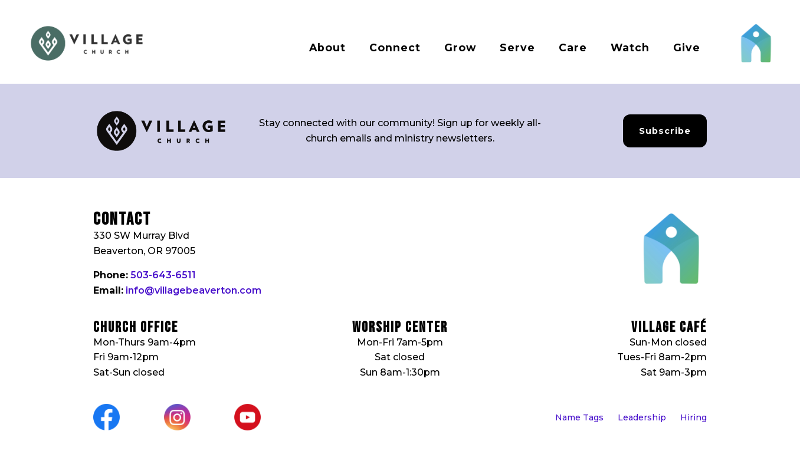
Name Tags (579, 417)
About (327, 47)
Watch (630, 47)
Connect (395, 47)
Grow (460, 47)
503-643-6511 (163, 275)
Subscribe (665, 131)
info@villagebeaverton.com (193, 290)
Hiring (693, 417)
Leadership (642, 417)
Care (573, 47)
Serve (517, 47)
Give (686, 47)
